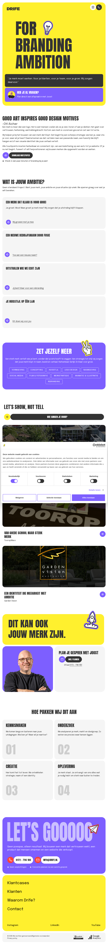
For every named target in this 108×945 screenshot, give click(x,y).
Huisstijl (54, 370)
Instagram (12, 925)
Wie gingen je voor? (57, 417)
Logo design (71, 370)
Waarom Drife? (21, 900)
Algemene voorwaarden (41, 936)
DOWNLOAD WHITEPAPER (21, 155)
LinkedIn (55, 925)
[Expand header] (93, 7)
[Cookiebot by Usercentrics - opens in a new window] (94, 445)
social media (16, 376)
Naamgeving (89, 370)
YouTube (96, 925)
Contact (15, 909)
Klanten (14, 892)
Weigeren (19, 498)
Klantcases (18, 883)
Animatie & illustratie (86, 376)
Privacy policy (12, 938)
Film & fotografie (38, 376)
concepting (37, 370)
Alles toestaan (88, 498)
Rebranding (54, 381)
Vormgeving (18, 370)
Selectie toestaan (54, 498)
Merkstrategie (61, 376)
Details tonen (94, 490)
